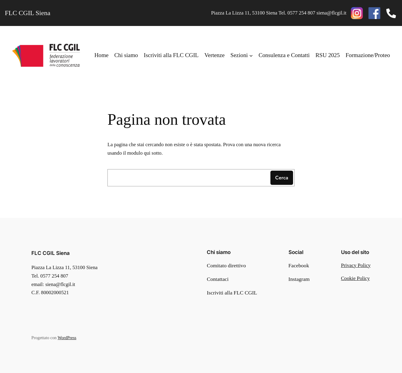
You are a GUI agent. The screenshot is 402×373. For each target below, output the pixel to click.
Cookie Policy (355, 278)
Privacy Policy (356, 265)
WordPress (67, 337)
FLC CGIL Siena (50, 253)
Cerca (281, 177)
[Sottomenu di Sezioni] (251, 55)
